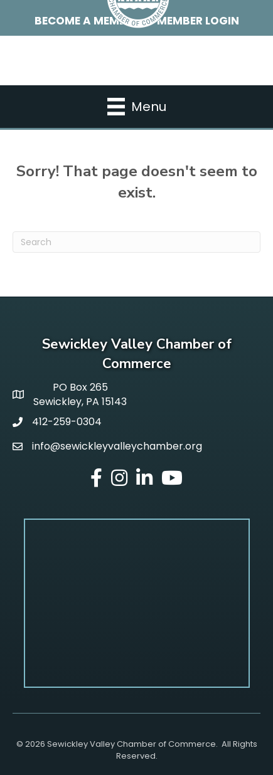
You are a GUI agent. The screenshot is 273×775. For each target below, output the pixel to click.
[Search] (136, 242)
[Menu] (137, 107)
